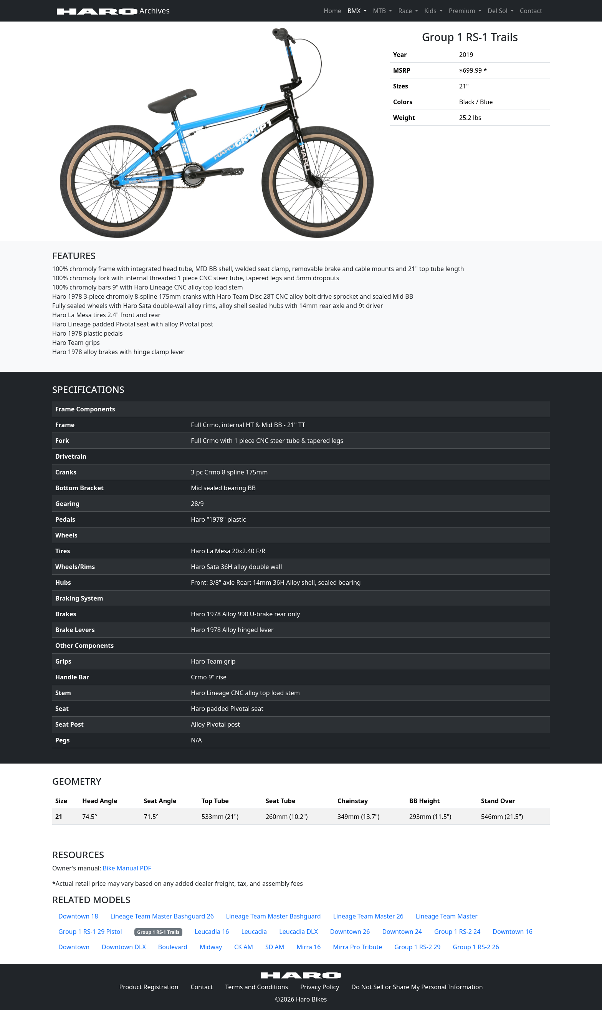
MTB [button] (380, 11)
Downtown (73, 947)
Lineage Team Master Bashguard (273, 916)
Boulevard (172, 947)
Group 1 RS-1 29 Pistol (90, 931)
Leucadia (254, 931)
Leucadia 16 (212, 931)
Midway (211, 947)
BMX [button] (354, 11)
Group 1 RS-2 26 (476, 947)
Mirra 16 (308, 947)
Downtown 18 (78, 916)
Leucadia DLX (298, 931)
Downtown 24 (402, 931)
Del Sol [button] (498, 11)
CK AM (243, 947)
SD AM (274, 947)
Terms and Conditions (259, 986)
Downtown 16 (513, 931)
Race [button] (405, 11)
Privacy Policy (322, 986)
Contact (532, 10)
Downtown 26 (350, 931)
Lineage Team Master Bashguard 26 (162, 916)
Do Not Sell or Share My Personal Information (417, 987)
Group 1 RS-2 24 (457, 931)
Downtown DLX (124, 947)
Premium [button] (463, 11)
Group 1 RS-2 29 (417, 947)
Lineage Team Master (447, 916)
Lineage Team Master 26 (368, 916)
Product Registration (148, 987)
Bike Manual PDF (127, 868)
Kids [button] (431, 11)
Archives (113, 10)
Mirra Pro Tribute (357, 947)
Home (332, 11)
